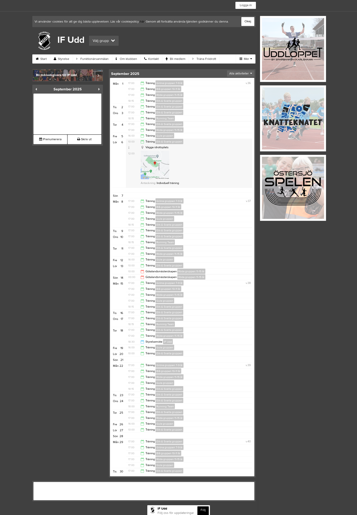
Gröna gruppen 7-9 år (169, 83)
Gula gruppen (164, 136)
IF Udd (168, 342)
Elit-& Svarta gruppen (169, 101)
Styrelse (61, 59)
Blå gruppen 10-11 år (168, 89)
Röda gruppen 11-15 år (169, 95)
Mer (246, 59)
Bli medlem (175, 59)
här (142, 22)
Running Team (165, 118)
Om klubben (126, 59)
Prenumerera (50, 139)
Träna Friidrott (204, 59)
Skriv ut (84, 139)
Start (41, 59)
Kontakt (151, 59)
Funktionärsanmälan (92, 59)
